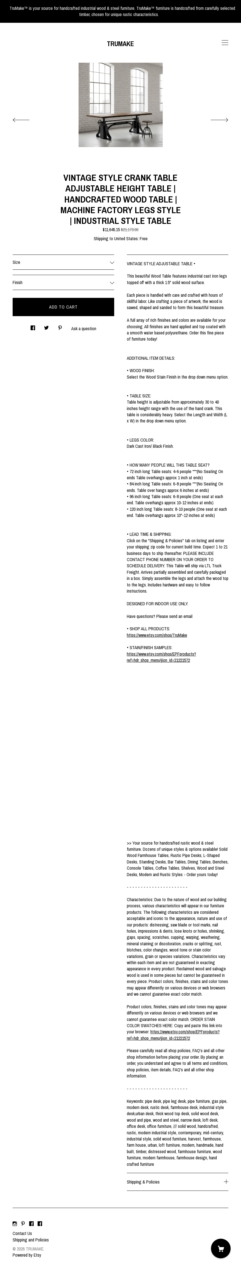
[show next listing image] (214, 118)
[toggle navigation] (225, 43)
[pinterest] (23, 1224)
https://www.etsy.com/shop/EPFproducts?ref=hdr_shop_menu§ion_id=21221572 (161, 657)
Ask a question (83, 328)
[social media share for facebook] (33, 326)
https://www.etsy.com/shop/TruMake (157, 635)
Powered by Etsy (27, 1255)
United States (126, 238)
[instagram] (15, 1224)
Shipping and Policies (31, 1240)
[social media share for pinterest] (60, 326)
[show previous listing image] (27, 118)
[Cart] (221, 1248)
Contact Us (22, 1233)
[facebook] (31, 1224)
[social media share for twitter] (46, 326)
